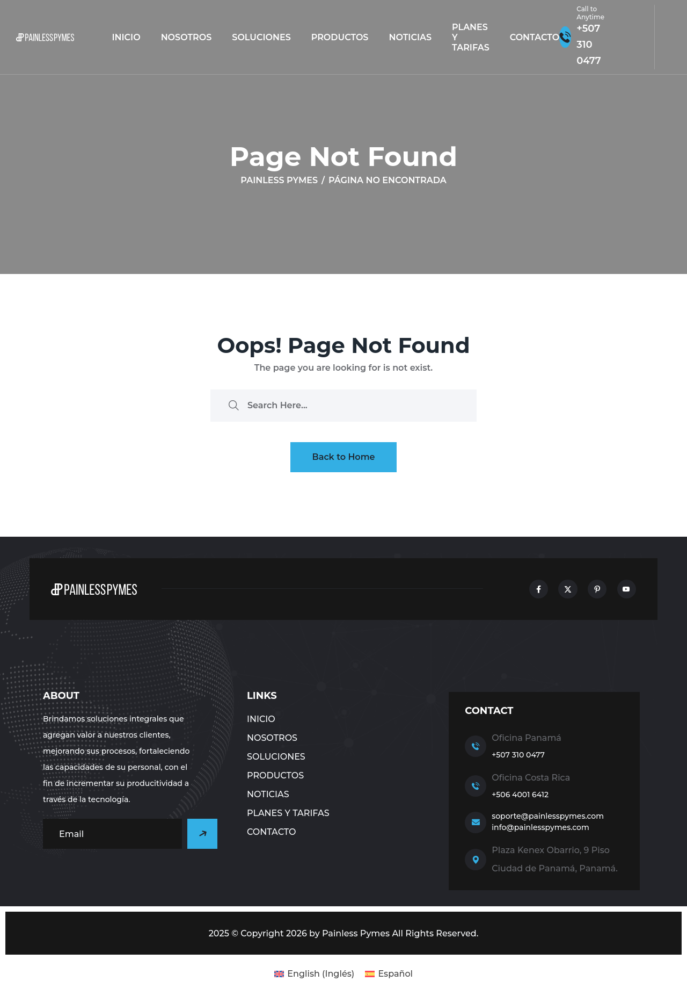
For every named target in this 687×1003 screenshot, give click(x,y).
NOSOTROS (186, 37)
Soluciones (261, 37)
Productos (340, 37)
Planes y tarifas (470, 37)
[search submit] (233, 406)
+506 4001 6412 (520, 794)
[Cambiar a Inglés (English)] (314, 974)
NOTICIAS (410, 37)
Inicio (126, 37)
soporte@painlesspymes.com (548, 816)
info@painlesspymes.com (540, 827)
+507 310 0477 (518, 755)
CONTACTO (534, 37)
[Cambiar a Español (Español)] (389, 974)
